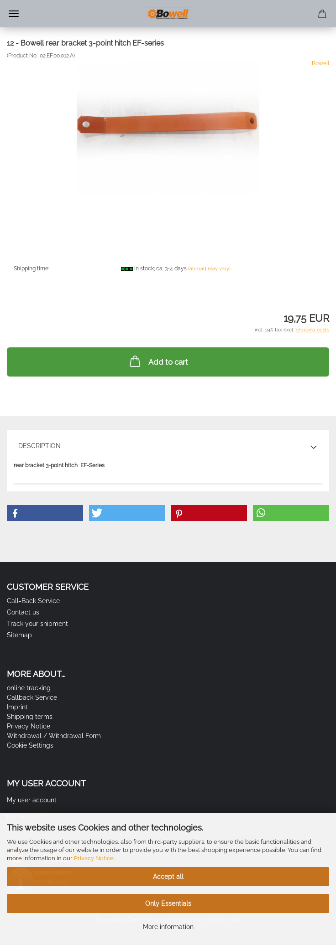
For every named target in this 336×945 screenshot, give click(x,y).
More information (168, 926)
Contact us (23, 612)
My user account (32, 800)
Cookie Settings (30, 745)
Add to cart (158, 361)
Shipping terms (29, 716)
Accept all (168, 876)
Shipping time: (31, 268)
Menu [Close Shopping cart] (14, 13)
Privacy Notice (94, 858)
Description (39, 445)
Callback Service (32, 697)
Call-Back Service (33, 600)
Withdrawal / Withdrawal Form (54, 735)
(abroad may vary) (209, 269)
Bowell (320, 63)
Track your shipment (37, 623)
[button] (45, 513)
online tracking (29, 688)
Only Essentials (168, 903)
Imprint (17, 707)
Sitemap (19, 635)
